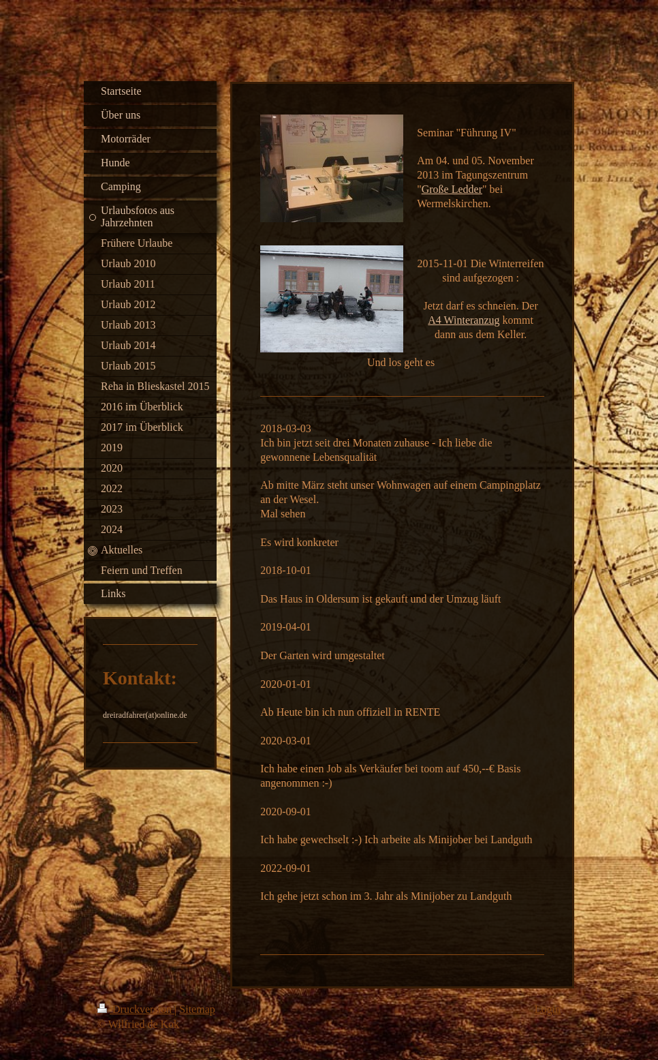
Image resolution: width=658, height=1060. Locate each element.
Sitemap (197, 1009)
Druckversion (135, 1009)
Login (548, 1009)
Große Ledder (452, 189)
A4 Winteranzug (463, 320)
